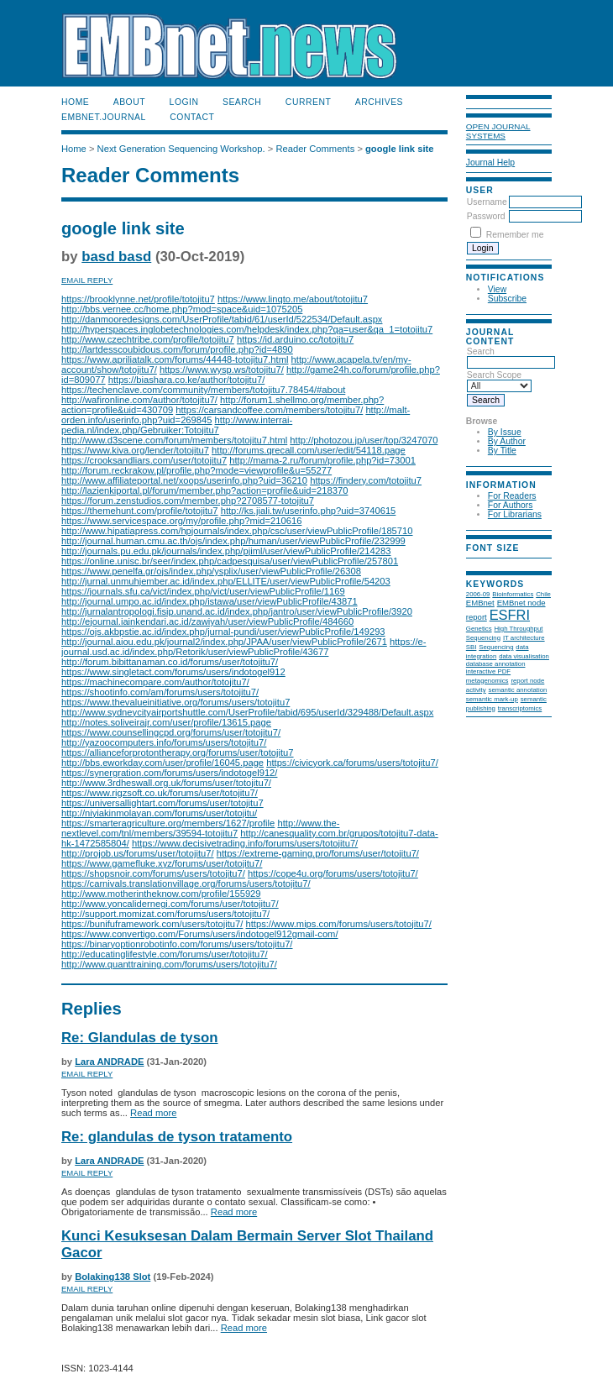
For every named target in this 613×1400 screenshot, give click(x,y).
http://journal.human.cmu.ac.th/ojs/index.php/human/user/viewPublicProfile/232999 (233, 541)
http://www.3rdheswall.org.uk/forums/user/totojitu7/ (166, 783)
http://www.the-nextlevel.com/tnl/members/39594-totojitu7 (200, 828)
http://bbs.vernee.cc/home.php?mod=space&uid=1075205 (181, 309)
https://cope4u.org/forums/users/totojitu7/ (333, 873)
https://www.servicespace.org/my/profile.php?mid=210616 (181, 521)
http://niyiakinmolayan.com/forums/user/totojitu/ (159, 813)
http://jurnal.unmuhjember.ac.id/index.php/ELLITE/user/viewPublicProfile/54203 (225, 581)
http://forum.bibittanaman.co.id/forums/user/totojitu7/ (169, 662)
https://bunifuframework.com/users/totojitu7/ (152, 924)
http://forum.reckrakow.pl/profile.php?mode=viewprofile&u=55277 (196, 470)
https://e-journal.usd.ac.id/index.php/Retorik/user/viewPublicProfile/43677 (244, 647)
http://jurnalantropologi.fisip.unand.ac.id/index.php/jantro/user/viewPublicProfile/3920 (236, 611)
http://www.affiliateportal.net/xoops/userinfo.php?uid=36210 (184, 480)
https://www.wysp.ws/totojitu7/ (222, 369)
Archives (379, 102)
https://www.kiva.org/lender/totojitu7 (135, 450)
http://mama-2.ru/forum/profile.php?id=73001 (322, 460)
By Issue (504, 432)
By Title (502, 450)
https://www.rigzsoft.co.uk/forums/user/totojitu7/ (159, 793)
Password (486, 216)
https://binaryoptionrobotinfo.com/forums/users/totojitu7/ (176, 944)
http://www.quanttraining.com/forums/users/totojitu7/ (169, 964)
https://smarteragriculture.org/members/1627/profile (168, 823)
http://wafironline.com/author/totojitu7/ (139, 400)
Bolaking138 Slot (112, 1277)
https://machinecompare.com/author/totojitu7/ (155, 682)
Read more (153, 1113)
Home (75, 102)
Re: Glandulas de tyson (139, 1038)
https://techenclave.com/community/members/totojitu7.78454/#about (203, 390)
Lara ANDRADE (109, 1062)
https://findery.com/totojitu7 (366, 480)
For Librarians (515, 514)
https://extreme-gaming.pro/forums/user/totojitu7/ (318, 853)
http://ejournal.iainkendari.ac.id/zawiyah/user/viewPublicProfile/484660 (207, 621)
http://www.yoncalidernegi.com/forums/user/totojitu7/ (170, 904)
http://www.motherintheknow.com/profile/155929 (161, 894)
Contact (192, 117)
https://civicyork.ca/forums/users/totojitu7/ (352, 763)
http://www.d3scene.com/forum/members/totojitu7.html (174, 440)
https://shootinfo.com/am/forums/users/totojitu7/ (160, 692)
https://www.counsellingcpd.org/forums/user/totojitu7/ (170, 732)
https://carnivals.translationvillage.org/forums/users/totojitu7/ (186, 883)
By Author (507, 441)
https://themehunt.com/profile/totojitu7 (139, 511)
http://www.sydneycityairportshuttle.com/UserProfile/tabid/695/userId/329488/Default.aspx (247, 712)
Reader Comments (314, 149)
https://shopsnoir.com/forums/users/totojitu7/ (153, 873)
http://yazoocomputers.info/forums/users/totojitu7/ (163, 742)
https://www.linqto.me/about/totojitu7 (292, 299)
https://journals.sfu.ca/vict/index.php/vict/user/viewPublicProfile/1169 (203, 591)
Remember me (515, 234)
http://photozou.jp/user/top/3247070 (363, 440)
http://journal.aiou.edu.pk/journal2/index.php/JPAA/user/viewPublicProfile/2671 (224, 642)
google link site (399, 149)
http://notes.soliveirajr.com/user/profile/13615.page (166, 722)
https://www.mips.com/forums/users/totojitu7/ (339, 924)
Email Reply (87, 280)
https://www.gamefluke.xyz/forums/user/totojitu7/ (161, 863)
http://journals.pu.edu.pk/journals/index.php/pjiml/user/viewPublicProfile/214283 (225, 551)
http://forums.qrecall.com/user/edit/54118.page (309, 450)
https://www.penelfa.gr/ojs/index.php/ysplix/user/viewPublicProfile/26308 (211, 571)
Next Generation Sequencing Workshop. (181, 149)
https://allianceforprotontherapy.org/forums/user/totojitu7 (177, 752)
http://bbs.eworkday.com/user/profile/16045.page (162, 763)
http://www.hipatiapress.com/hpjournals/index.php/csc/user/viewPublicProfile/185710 (237, 531)
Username (487, 202)
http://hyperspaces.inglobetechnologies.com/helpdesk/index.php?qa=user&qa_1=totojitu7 (246, 329)
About (129, 102)
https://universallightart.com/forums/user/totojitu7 (162, 803)
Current (308, 102)
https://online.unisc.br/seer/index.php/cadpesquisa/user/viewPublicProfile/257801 (229, 561)
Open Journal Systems (498, 131)
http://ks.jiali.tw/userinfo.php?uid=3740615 (308, 511)
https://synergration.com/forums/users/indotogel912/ (169, 773)
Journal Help (490, 162)
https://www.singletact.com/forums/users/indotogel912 (173, 672)
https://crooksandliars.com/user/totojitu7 (144, 460)
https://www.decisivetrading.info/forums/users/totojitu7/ (245, 843)
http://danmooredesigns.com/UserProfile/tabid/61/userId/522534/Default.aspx (221, 319)
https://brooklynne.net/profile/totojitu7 (138, 299)
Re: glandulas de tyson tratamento (176, 1137)
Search (242, 102)
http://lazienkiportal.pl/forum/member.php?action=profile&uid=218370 (204, 490)
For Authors (510, 505)
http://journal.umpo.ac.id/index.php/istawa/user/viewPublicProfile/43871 (209, 601)
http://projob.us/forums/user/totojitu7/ (137, 853)
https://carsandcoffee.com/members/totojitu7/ (269, 410)
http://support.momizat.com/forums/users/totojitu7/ (165, 914)
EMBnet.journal (103, 117)
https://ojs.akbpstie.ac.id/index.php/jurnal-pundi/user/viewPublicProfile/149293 (223, 632)
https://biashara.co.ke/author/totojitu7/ (186, 380)
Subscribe (507, 298)
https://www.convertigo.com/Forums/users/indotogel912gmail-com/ (199, 934)
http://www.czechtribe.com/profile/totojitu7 (147, 339)
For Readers (512, 496)
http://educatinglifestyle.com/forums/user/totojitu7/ (164, 954)
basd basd (116, 257)
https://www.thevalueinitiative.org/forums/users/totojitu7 (175, 702)
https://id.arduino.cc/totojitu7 (295, 339)
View (497, 289)
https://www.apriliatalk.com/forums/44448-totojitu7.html (174, 359)
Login (184, 102)
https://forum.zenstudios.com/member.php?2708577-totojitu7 (187, 501)
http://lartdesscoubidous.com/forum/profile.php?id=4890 (177, 349)
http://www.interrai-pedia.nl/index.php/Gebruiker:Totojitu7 (176, 425)
